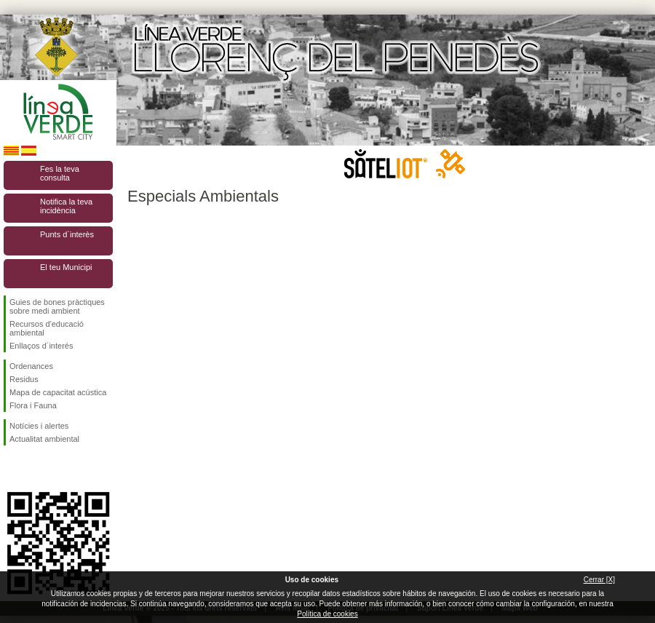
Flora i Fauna (33, 405)
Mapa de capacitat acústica (57, 392)
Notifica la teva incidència (66, 206)
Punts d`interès (67, 234)
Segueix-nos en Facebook (12, 468)
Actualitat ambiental (44, 438)
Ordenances (31, 366)
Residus (24, 379)
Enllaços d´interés (41, 345)
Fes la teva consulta (59, 173)
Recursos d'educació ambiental (46, 328)
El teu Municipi (66, 267)
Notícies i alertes (38, 425)
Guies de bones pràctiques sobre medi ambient (57, 306)
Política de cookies (327, 614)
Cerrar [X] (599, 580)
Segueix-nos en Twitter (36, 468)
